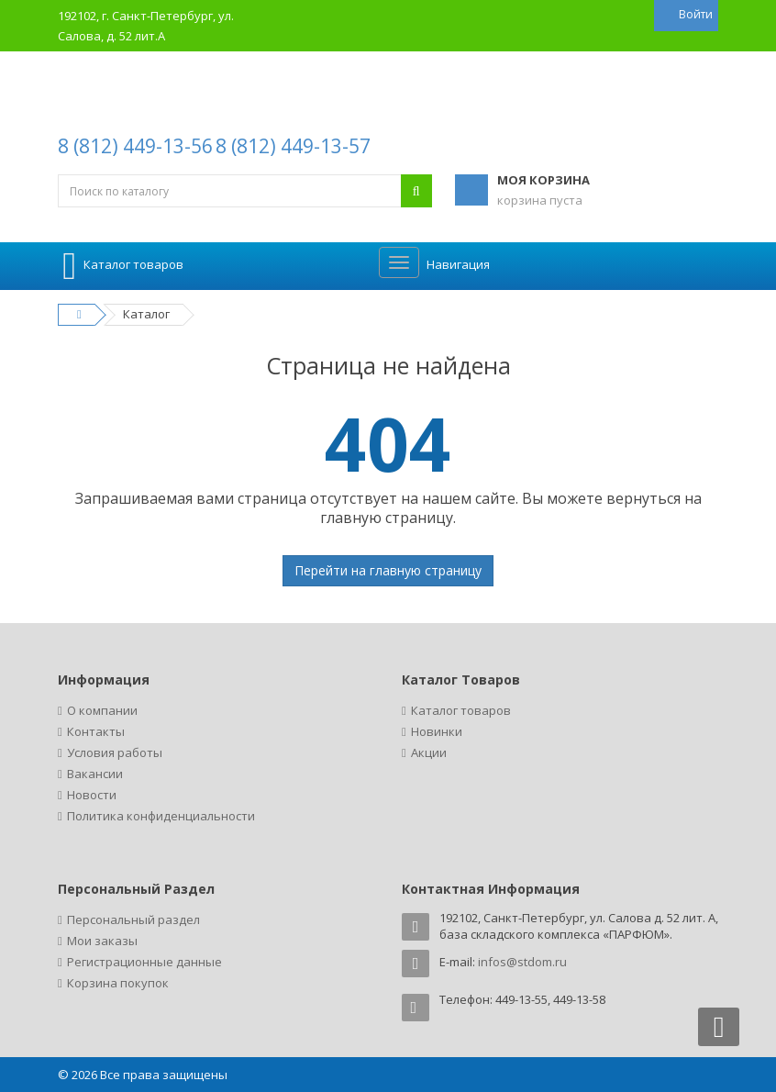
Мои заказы (102, 940)
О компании (102, 710)
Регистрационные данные (144, 961)
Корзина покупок (118, 983)
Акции (429, 752)
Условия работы (114, 752)
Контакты (96, 731)
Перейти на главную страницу (388, 570)
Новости (91, 794)
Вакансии (95, 773)
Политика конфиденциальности (161, 816)
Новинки (436, 731)
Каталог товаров (461, 710)
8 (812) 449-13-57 (293, 146)
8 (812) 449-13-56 (135, 146)
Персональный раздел (133, 919)
